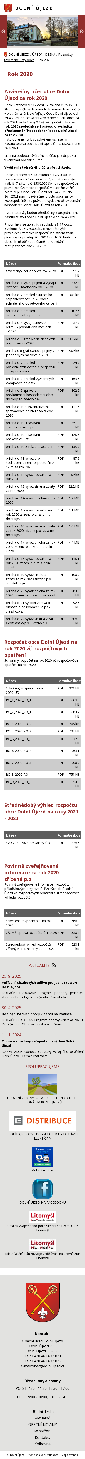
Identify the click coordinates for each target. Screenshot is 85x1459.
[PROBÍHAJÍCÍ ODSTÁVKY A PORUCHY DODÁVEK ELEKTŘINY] (42, 1130)
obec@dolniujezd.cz (48, 1366)
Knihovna (42, 1443)
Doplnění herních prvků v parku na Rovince (37, 1014)
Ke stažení (42, 1430)
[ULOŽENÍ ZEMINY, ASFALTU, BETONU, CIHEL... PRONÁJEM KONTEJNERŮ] (42, 1093)
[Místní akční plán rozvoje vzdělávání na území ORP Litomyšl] (42, 1249)
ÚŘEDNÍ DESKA (43, 54)
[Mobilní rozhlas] (42, 1166)
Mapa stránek (69, 1455)
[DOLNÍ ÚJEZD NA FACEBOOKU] (42, 1198)
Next (81, 31)
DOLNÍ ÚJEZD (34, 8)
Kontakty (42, 1437)
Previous (3, 31)
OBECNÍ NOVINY (42, 1424)
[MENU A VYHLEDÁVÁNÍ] (78, 8)
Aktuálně (42, 1418)
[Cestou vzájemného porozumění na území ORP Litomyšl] (42, 1221)
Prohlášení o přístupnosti (42, 1455)
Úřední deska (42, 1411)
